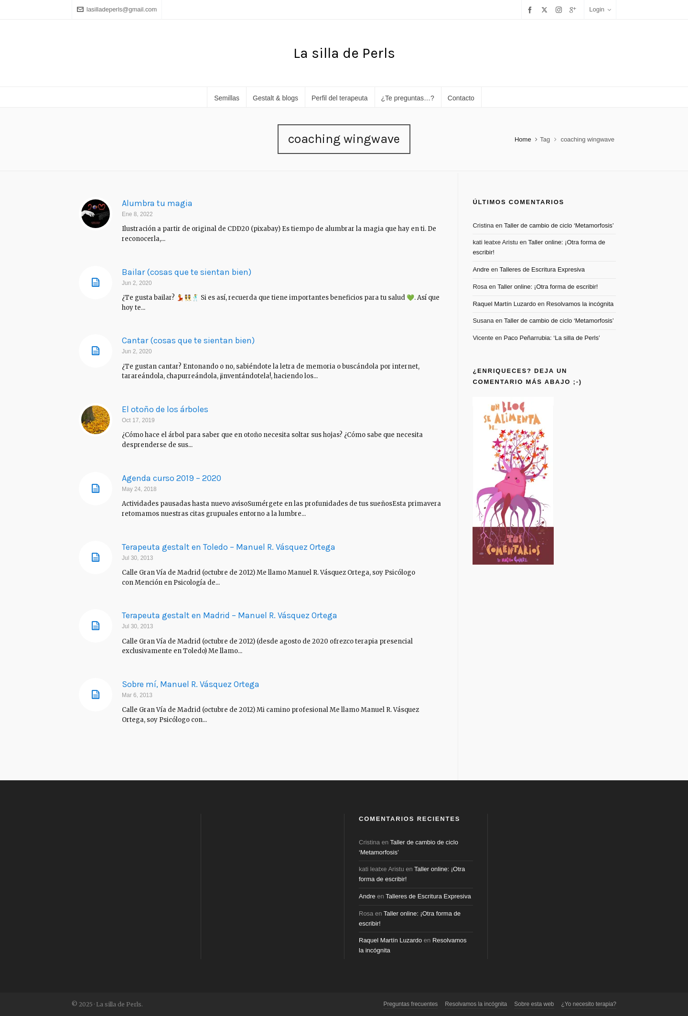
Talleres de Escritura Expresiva (542, 269)
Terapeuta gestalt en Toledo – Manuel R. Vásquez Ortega (228, 547)
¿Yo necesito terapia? (588, 1004)
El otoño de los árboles (165, 409)
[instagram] (560, 9)
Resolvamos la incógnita (579, 303)
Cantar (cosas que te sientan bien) (188, 340)
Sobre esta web (534, 1004)
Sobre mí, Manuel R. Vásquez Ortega (190, 684)
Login (600, 9)
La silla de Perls (344, 53)
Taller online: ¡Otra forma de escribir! (547, 286)
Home (523, 139)
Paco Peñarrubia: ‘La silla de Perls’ (552, 337)
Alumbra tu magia (157, 203)
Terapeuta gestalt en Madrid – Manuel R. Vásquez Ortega (229, 615)
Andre (481, 269)
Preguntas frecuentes (410, 1004)
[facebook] (531, 9)
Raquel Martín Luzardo (504, 303)
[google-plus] (574, 9)
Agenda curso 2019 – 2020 (171, 478)
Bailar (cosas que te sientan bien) (186, 272)
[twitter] (545, 9)
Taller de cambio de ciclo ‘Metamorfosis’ (559, 225)
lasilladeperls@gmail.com (117, 9)
